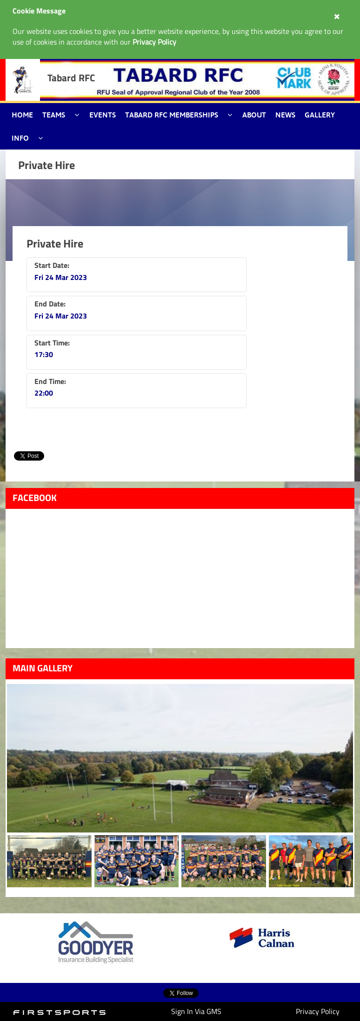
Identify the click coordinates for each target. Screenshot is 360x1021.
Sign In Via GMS (196, 1011)
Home (22, 114)
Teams (53, 114)
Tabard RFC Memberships (171, 114)
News (285, 114)
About (254, 114)
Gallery (320, 114)
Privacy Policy (318, 1011)
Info (20, 138)
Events (102, 114)
